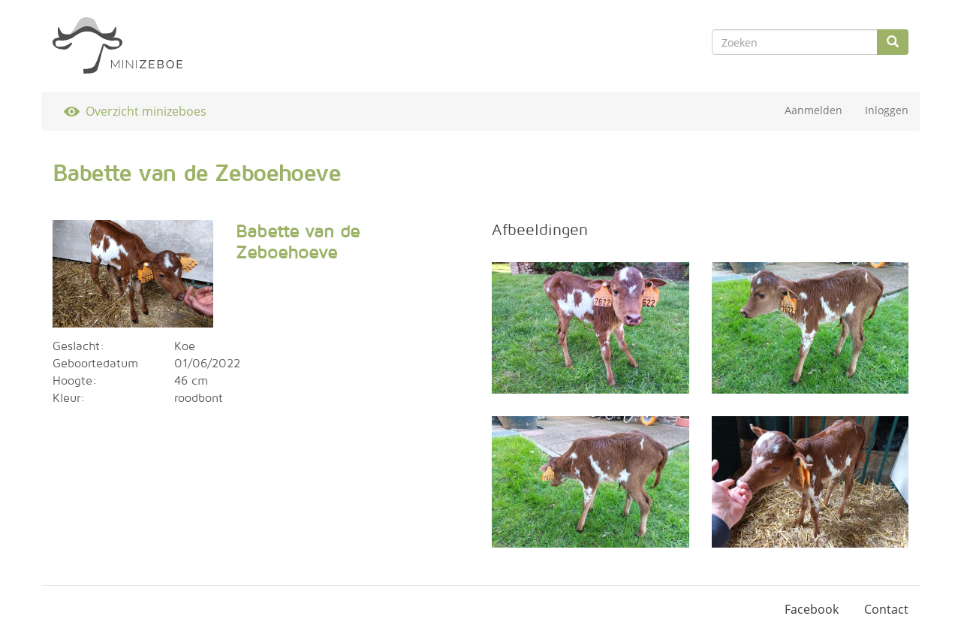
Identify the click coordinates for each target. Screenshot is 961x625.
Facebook (812, 609)
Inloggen (886, 110)
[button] (133, 274)
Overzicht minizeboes (146, 111)
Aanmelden (813, 110)
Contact (886, 609)
